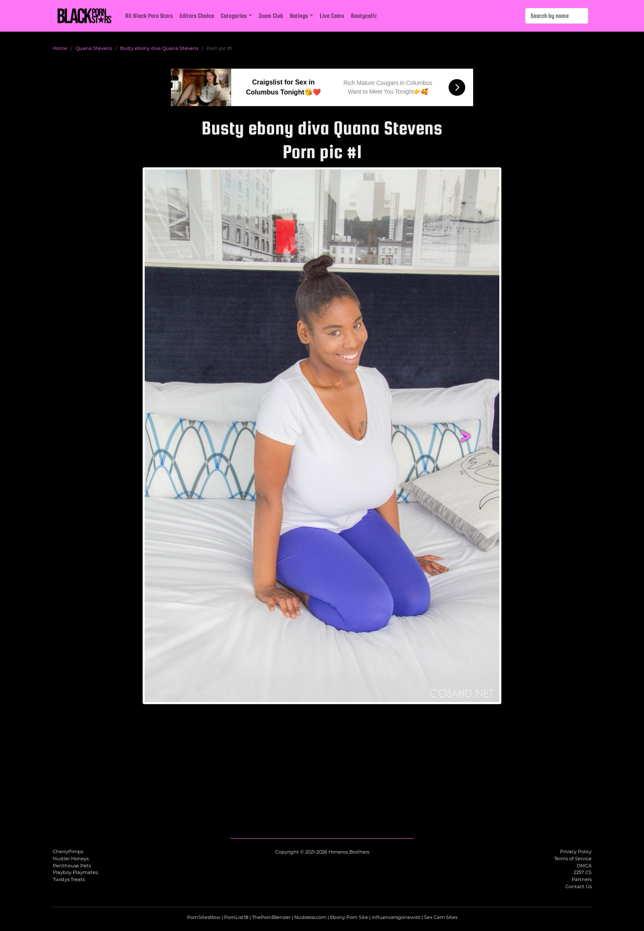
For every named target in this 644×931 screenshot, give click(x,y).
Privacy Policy (576, 851)
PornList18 (236, 917)
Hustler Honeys (71, 858)
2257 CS (583, 872)
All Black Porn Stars (149, 15)
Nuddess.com (310, 917)
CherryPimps (68, 851)
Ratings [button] (299, 15)
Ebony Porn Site (349, 917)
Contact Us (578, 886)
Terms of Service (573, 858)
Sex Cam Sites (440, 917)
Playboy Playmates (75, 872)
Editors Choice (197, 15)
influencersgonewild (396, 917)
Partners (582, 879)
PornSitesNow (203, 917)
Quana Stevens (94, 48)
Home (60, 48)
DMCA (584, 866)
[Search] (556, 16)
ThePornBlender (271, 917)
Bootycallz (364, 15)
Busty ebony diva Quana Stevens (159, 48)
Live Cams (332, 15)
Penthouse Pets (72, 866)
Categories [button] (234, 15)
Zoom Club (271, 15)
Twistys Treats (69, 879)
